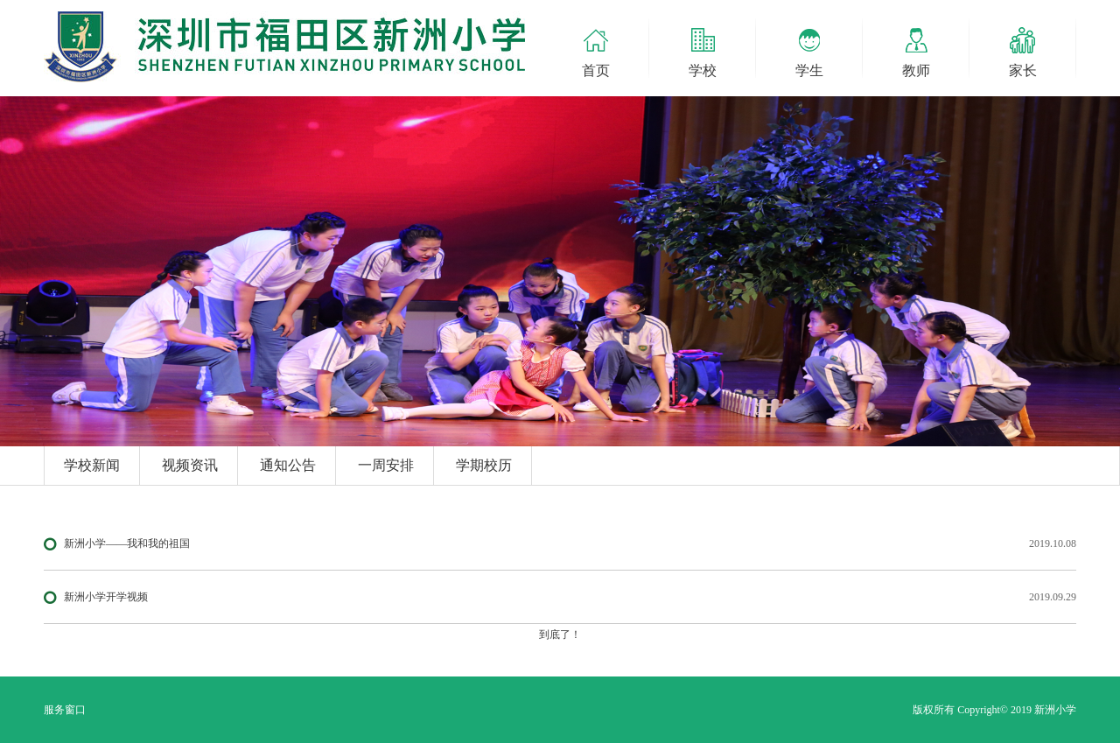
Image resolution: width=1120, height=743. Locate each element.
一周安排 (386, 465)
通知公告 (288, 465)
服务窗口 (65, 710)
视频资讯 (190, 465)
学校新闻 (92, 465)
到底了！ (560, 634)
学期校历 (484, 465)
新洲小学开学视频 (106, 597)
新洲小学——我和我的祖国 (127, 543)
